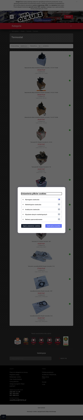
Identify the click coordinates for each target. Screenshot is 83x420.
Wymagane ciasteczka (32, 199)
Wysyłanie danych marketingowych (36, 214)
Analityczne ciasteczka (32, 209)
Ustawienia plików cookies (33, 193)
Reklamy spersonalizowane (33, 219)
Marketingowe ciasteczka (33, 204)
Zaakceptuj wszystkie (53, 226)
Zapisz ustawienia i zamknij (31, 226)
